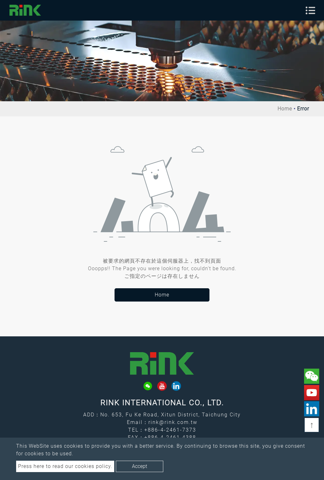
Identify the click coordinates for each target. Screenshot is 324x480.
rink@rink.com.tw (172, 422)
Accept (139, 466)
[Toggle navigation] (310, 10)
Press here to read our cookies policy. (65, 466)
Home (284, 109)
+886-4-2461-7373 (170, 430)
